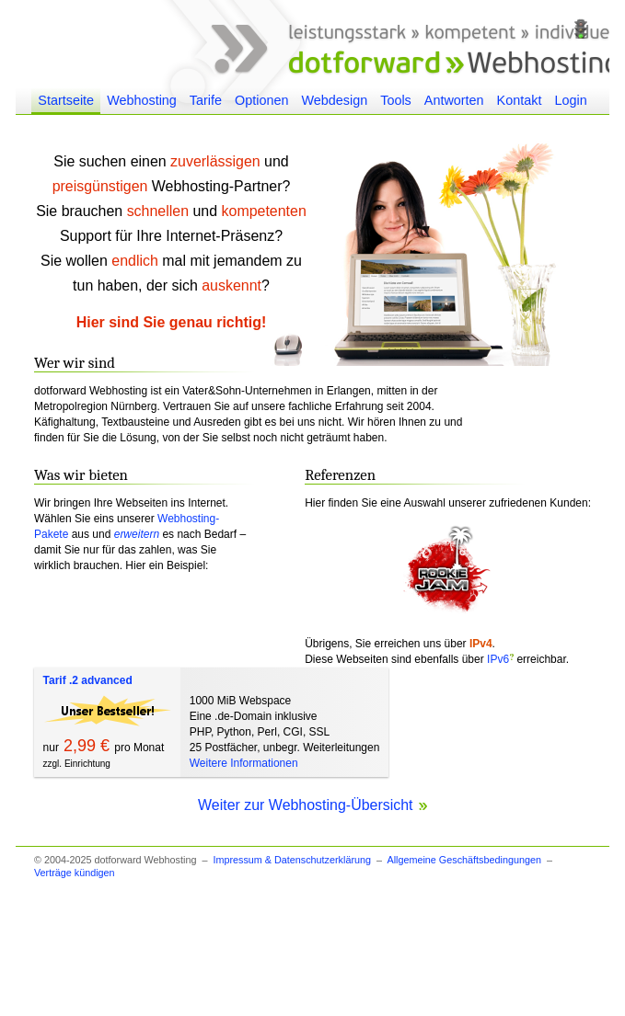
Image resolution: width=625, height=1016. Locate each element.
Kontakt (519, 100)
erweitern (136, 534)
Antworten (454, 100)
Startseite (66, 100)
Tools (395, 100)
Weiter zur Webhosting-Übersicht (312, 805)
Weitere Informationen (244, 763)
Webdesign (334, 100)
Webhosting (142, 100)
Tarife (206, 100)
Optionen (261, 100)
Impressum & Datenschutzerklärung (292, 859)
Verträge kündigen (74, 872)
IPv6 (498, 659)
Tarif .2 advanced (88, 680)
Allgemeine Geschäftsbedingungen (463, 859)
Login (570, 100)
